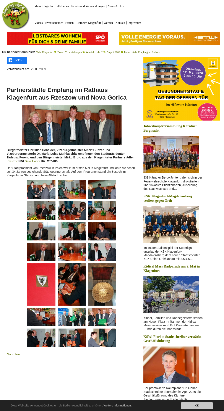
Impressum (134, 22)
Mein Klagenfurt (44, 6)
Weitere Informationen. (118, 406)
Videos (38, 22)
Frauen (69, 22)
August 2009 (113, 52)
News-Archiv (115, 6)
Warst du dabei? (94, 52)
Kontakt (120, 22)
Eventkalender (54, 22)
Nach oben (13, 354)
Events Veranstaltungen (69, 52)
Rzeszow (12, 161)
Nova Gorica (33, 161)
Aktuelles (63, 6)
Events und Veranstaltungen (88, 6)
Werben (108, 22)
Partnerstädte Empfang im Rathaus (142, 52)
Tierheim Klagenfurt (88, 22)
